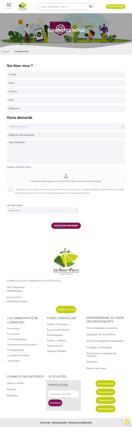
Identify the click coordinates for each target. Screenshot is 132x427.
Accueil (6, 51)
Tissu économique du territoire (102, 328)
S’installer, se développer (99, 347)
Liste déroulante (15, 205)
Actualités (57, 376)
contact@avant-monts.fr (18, 301)
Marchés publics (105, 408)
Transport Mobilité (56, 351)
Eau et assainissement (58, 329)
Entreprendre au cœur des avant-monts (105, 319)
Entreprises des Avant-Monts (101, 334)
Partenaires (92, 361)
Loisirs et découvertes (25, 376)
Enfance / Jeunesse (56, 340)
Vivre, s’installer (61, 318)
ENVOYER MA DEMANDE (66, 225)
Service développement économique (105, 341)
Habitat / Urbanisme (57, 324)
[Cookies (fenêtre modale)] (127, 422)
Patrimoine (12, 395)
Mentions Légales (59, 422)
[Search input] (64, 7)
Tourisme (11, 389)
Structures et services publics (22, 344)
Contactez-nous (116, 6)
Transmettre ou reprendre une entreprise (102, 354)
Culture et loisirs (15, 383)
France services (55, 345)
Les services (13, 333)
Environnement (55, 335)
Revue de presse (105, 383)
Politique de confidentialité (80, 422)
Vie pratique (13, 360)
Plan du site (45, 422)
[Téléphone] (66, 108)
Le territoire (13, 328)
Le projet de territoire (18, 355)
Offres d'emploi (105, 400)
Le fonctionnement (17, 339)
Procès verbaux (105, 392)
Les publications (15, 350)
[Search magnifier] (91, 7)
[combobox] (66, 126)
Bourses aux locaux (96, 368)
